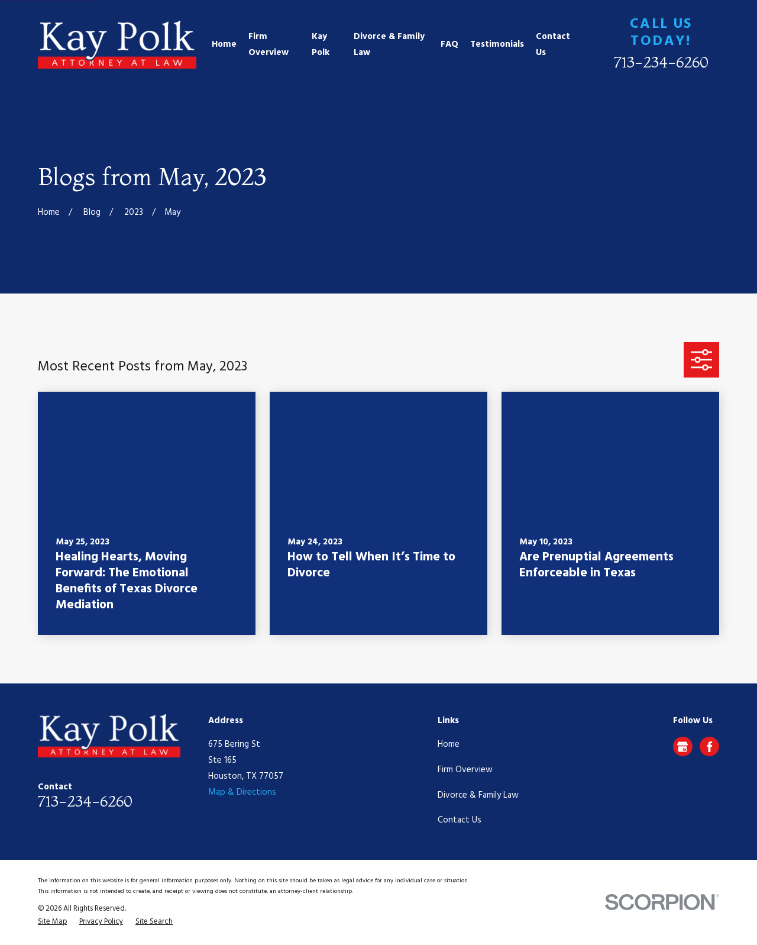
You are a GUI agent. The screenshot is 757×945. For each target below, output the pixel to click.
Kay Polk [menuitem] (320, 45)
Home (449, 744)
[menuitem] (52, 922)
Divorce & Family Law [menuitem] (389, 45)
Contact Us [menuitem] (553, 45)
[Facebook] (709, 746)
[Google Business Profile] (682, 746)
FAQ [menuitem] (449, 44)
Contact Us (459, 820)
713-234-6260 (661, 62)
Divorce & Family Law (478, 795)
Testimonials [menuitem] (497, 44)
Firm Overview (465, 770)
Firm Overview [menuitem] (268, 45)
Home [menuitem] (224, 44)
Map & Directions (242, 792)
